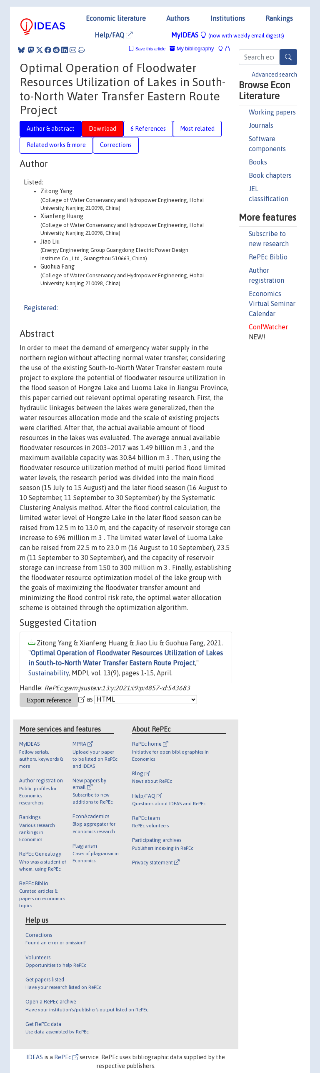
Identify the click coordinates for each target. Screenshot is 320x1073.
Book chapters (270, 175)
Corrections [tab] (116, 145)
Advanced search (274, 74)
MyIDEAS (227, 35)
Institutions (227, 18)
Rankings (279, 18)
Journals (261, 125)
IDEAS (34, 1057)
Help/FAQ (113, 35)
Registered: (41, 307)
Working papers (272, 112)
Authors (178, 18)
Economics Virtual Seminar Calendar (272, 303)
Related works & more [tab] (56, 145)
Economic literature (116, 18)
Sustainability (48, 673)
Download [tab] (102, 128)
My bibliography (192, 48)
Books (258, 162)
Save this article (150, 49)
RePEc (66, 1057)
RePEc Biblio (268, 257)
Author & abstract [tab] (51, 128)
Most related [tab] (197, 128)
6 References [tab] (148, 128)
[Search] (288, 57)
